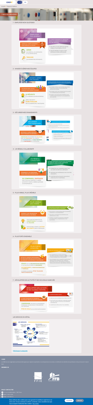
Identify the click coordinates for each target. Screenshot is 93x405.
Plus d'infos (36, 404)
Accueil (3, 6)
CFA (25, 2)
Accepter (69, 400)
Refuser (79, 400)
